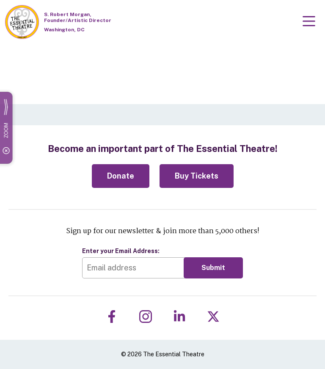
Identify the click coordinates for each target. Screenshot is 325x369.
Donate (120, 175)
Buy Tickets (196, 175)
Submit (213, 268)
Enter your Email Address (121, 251)
